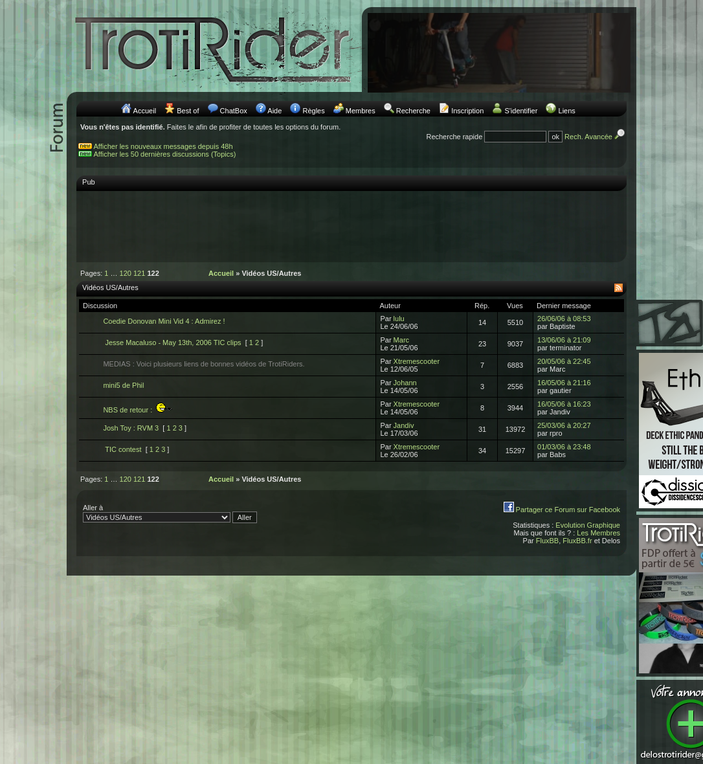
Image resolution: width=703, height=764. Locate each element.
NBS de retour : (138, 410)
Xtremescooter (417, 361)
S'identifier (520, 111)
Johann (405, 383)
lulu (399, 318)
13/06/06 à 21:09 (564, 340)
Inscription (467, 111)
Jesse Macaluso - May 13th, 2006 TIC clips (172, 342)
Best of (188, 111)
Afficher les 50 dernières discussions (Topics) (165, 154)
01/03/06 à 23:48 (564, 447)
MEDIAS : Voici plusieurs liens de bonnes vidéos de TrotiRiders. (203, 364)
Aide (274, 111)
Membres (360, 111)
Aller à (170, 513)
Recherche (413, 111)
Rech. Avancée (595, 136)
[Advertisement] (351, 226)
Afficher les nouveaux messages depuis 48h (163, 146)
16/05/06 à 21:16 (564, 383)
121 (139, 273)
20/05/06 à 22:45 (564, 361)
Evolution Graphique (587, 525)
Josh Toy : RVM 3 (131, 428)
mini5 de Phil (123, 385)
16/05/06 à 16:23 (564, 404)
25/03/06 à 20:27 (564, 425)
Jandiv (404, 425)
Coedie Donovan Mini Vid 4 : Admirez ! (164, 321)
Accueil (144, 111)
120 (125, 273)
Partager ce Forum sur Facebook (568, 509)
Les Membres (598, 533)
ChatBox (233, 111)
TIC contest (122, 449)
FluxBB (547, 541)
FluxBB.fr (577, 541)
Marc (401, 340)
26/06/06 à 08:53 (564, 318)
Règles (313, 111)
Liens (567, 111)
